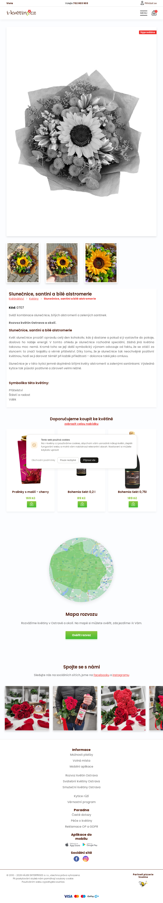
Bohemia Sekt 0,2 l (81, 492)
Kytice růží (81, 796)
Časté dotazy (81, 815)
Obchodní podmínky (43, 460)
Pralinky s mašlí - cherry (30, 492)
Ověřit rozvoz (81, 635)
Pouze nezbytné (68, 460)
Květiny (34, 299)
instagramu (121, 675)
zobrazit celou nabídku (81, 424)
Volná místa (81, 760)
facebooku (101, 675)
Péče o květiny (81, 821)
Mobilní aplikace (81, 766)
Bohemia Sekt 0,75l (132, 492)
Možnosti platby (81, 755)
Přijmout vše (89, 460)
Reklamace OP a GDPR (81, 826)
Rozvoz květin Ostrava (81, 775)
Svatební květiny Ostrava (81, 781)
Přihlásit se (148, 3)
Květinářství (16, 299)
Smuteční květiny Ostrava (81, 787)
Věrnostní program (81, 802)
